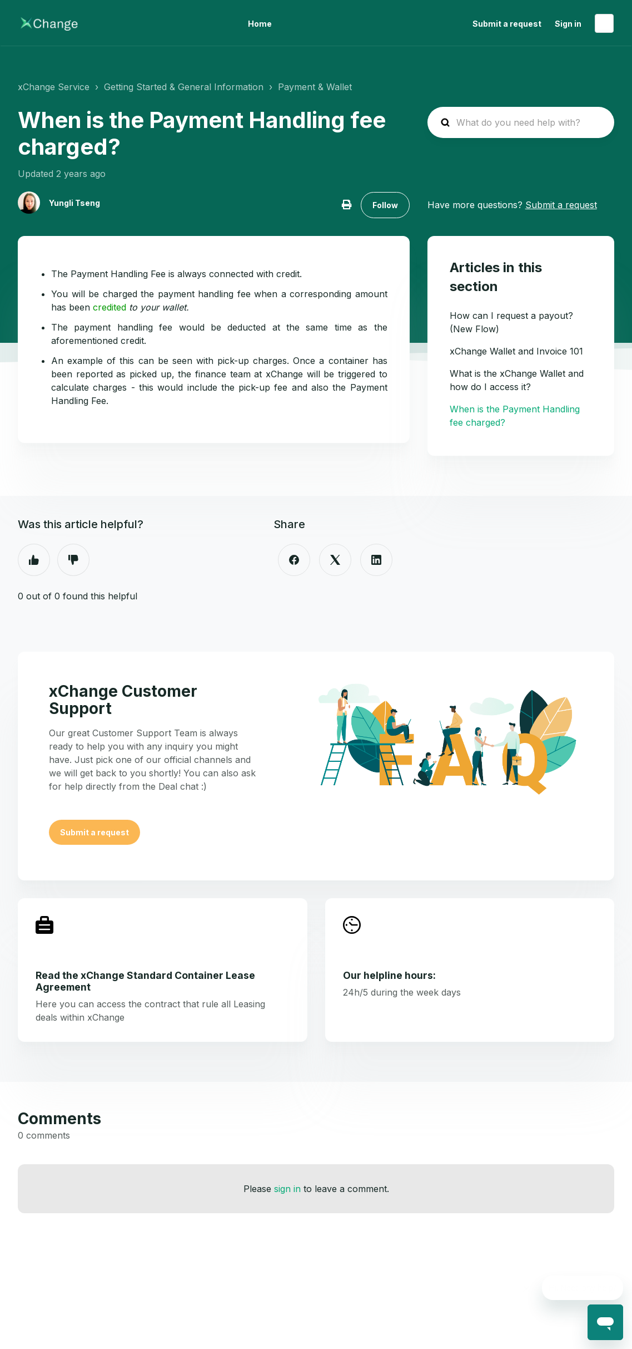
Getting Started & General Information (183, 86)
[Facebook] (294, 559)
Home (260, 23)
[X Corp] (335, 559)
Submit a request (506, 23)
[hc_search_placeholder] (520, 122)
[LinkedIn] (376, 559)
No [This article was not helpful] (73, 560)
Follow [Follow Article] (385, 205)
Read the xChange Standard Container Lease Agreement (145, 981)
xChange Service (53, 86)
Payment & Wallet (315, 86)
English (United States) (604, 23)
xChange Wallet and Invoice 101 (516, 351)
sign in (287, 1188)
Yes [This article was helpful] (34, 560)
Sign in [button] (568, 23)
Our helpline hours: (389, 975)
